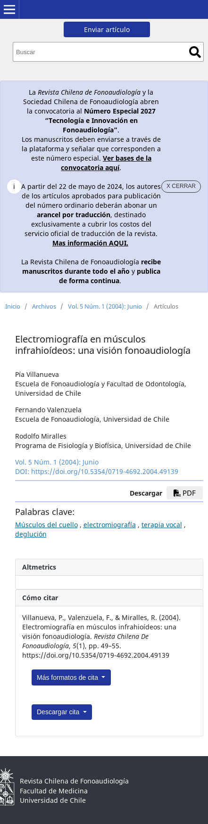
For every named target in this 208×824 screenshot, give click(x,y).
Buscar (195, 52)
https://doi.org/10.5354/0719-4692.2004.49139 (104, 471)
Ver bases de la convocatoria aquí (106, 163)
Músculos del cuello (46, 524)
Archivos (44, 306)
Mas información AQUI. (90, 242)
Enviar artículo (107, 29)
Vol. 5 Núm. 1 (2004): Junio (105, 306)
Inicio (12, 306)
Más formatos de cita (68, 677)
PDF (185, 493)
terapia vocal (161, 524)
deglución (31, 534)
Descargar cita (59, 712)
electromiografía (109, 524)
